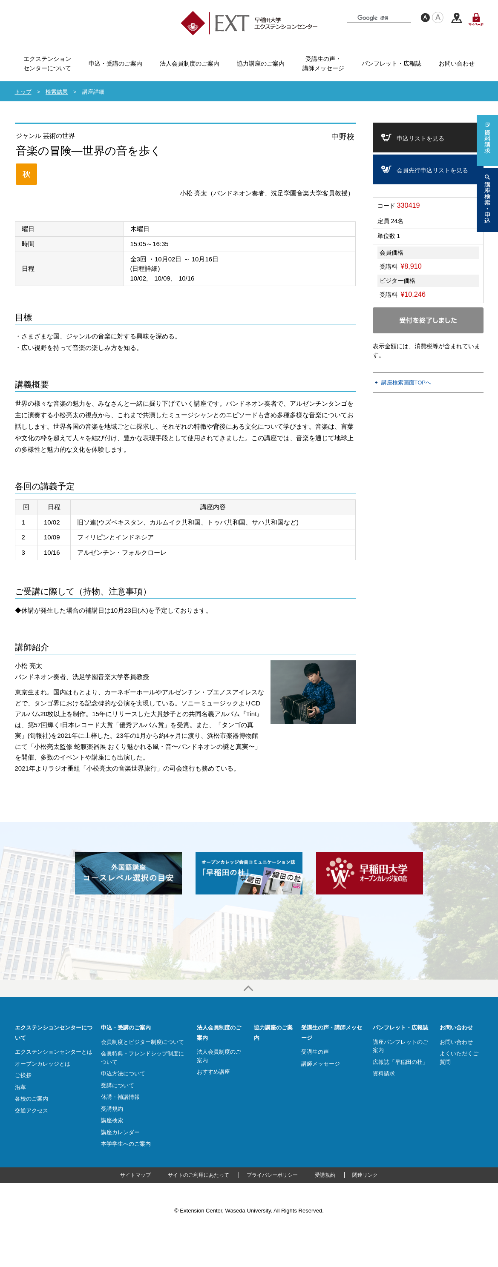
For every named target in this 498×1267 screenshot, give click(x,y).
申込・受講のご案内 (126, 1027)
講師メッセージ (320, 1064)
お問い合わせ (456, 1027)
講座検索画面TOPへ (406, 382)
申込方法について (123, 1073)
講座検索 (112, 1120)
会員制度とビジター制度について (142, 1042)
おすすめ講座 (213, 1072)
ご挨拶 (23, 1075)
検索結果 (57, 92)
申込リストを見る (420, 138)
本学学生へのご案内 (126, 1144)
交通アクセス (456, 18)
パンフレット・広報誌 (400, 1027)
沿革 (20, 1087)
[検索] (380, 18)
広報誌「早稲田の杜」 (400, 1062)
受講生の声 (315, 1052)
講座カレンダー (120, 1132)
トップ (23, 92)
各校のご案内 (31, 1098)
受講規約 (112, 1109)
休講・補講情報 (120, 1097)
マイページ (476, 19)
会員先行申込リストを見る (432, 170)
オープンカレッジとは (42, 1064)
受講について (117, 1085)
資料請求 (384, 1073)
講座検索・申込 (487, 200)
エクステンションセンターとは (53, 1052)
